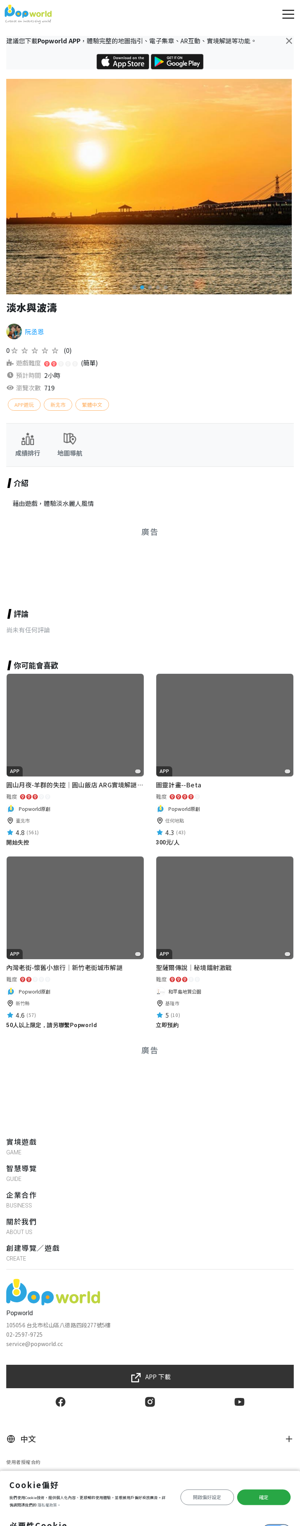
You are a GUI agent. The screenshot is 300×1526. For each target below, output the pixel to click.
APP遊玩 (24, 404)
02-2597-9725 (24, 1334)
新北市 (58, 404)
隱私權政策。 (49, 1505)
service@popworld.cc (34, 1344)
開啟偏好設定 (207, 1497)
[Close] (289, 40)
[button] (134, 287)
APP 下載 (158, 1376)
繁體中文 (92, 404)
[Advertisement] (150, 563)
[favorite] (138, 771)
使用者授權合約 (23, 1461)
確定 (263, 1497)
